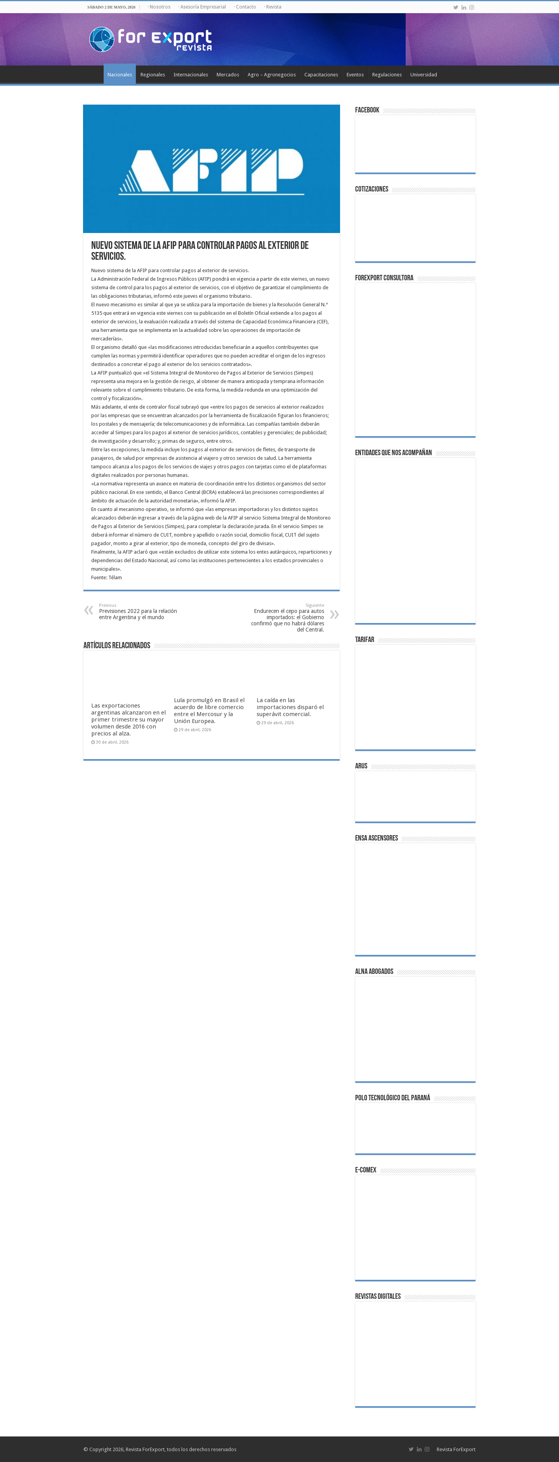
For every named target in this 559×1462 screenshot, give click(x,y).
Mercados (228, 75)
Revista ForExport (456, 1449)
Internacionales (191, 75)
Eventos (355, 75)
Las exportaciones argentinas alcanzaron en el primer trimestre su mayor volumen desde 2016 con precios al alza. (128, 719)
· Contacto (245, 7)
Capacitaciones (321, 75)
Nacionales (120, 75)
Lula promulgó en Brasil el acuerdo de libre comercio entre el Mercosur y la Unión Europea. (209, 711)
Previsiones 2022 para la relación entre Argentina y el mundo (139, 611)
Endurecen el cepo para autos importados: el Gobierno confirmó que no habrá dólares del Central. (284, 618)
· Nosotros (159, 7)
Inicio (93, 74)
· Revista (272, 7)
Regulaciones (387, 75)
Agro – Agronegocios (272, 75)
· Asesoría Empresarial (202, 7)
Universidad (423, 75)
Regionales (153, 75)
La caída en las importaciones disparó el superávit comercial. (290, 707)
